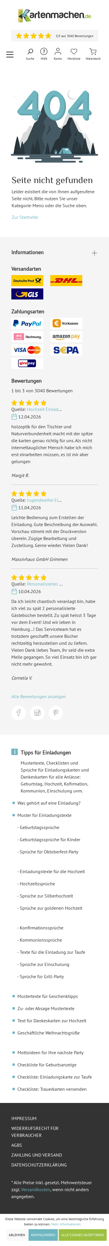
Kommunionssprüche (41, 940)
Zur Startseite (25, 217)
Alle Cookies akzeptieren (82, 1235)
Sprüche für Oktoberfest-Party (49, 852)
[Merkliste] (74, 54)
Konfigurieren (43, 1235)
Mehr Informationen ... (68, 1224)
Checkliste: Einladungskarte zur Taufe (54, 1077)
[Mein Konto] (58, 54)
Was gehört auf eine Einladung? (49, 803)
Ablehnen (17, 1235)
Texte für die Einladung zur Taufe (52, 952)
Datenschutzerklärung (39, 1165)
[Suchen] (30, 55)
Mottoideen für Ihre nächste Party (50, 1052)
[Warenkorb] (93, 54)
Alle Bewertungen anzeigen (38, 696)
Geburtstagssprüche (39, 827)
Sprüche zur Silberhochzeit (46, 896)
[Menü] (10, 54)
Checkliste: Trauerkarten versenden (52, 1089)
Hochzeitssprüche (37, 883)
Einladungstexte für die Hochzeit (52, 871)
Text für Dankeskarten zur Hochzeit (51, 1020)
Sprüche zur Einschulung (44, 964)
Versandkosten (35, 1189)
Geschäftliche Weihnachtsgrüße (48, 1033)
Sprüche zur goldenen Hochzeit (51, 908)
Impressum (24, 1118)
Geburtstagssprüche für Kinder (50, 839)
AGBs (16, 1145)
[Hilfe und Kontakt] (44, 54)
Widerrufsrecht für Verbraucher (35, 1131)
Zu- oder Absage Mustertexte (45, 1008)
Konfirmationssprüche (41, 928)
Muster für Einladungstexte (44, 815)
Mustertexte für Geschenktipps (47, 996)
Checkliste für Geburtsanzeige (46, 1065)
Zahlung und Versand (36, 1155)
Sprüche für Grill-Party (42, 976)
